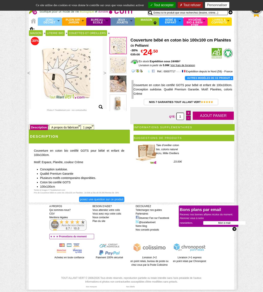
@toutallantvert (146, 222)
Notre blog (141, 226)
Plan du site (98, 221)
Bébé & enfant (170, 21)
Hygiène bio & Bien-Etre (195, 21)
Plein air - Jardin (74, 21)
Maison (146, 19)
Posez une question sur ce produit (101, 199)
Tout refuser (190, 5)
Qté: (172, 116)
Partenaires (142, 213)
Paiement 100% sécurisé (109, 257)
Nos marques (91, 287)
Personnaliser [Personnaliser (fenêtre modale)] (217, 5)
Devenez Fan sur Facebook (152, 218)
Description (39, 127)
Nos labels (130, 287)
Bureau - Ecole (98, 21)
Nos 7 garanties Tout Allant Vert (181, 102)
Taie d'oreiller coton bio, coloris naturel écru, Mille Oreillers (167, 149)
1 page (87, 127)
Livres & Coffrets (219, 21)
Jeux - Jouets (122, 21)
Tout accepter (161, 5)
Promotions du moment (73, 236)
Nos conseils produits (147, 229)
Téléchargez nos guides (149, 210)
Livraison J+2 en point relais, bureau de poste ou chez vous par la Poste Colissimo (149, 261)
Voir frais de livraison (182, 65)
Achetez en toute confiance (69, 257)
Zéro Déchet (49, 21)
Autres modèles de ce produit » (209, 78)
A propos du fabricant (64, 127)
